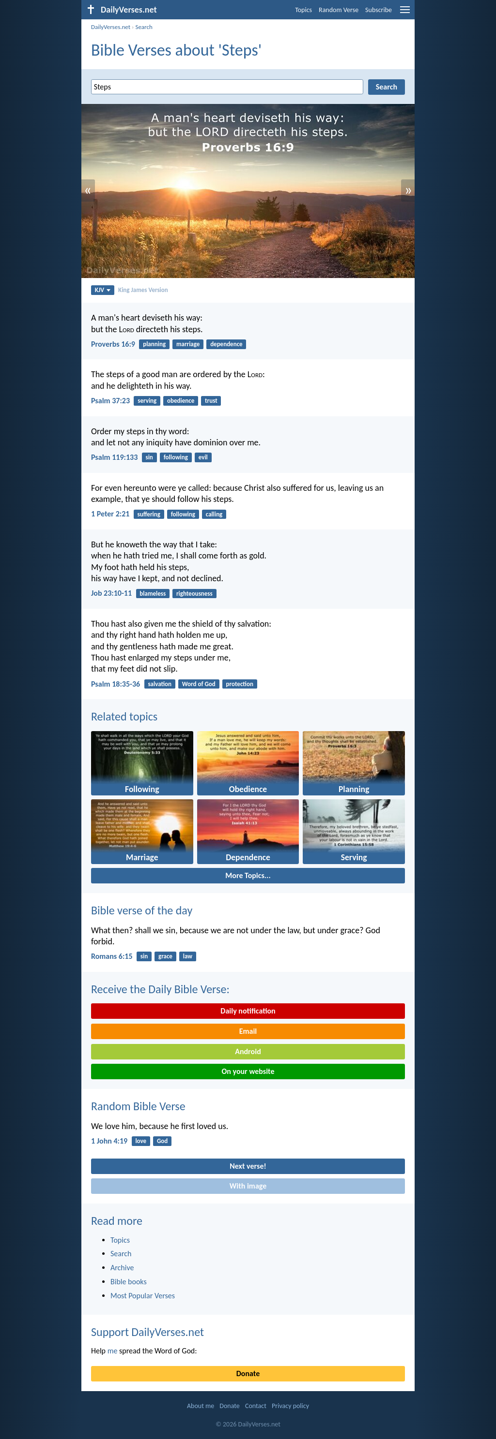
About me (200, 1406)
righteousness (194, 593)
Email (248, 1031)
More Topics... (247, 875)
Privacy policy (290, 1406)
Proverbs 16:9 (113, 344)
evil (203, 457)
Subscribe (378, 10)
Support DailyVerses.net (147, 1332)
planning (154, 344)
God (162, 1141)
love (140, 1141)
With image (248, 1185)
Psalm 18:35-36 (115, 684)
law (187, 956)
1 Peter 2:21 (110, 513)
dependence (226, 344)
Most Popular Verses (142, 1295)
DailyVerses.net (110, 26)
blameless (153, 593)
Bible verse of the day (141, 910)
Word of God (199, 684)
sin (149, 457)
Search (143, 26)
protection (239, 684)
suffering (149, 514)
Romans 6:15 (112, 956)
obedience (180, 400)
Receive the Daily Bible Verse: (160, 989)
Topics (303, 10)
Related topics (124, 716)
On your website (248, 1071)
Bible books (128, 1281)
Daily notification (247, 1010)
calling (214, 514)
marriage (188, 344)
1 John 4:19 (109, 1140)
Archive (122, 1267)
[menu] (405, 13)
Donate (248, 1373)
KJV (102, 290)
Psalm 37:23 (110, 400)
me (113, 1350)
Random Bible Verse (138, 1106)
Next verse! (248, 1166)
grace (165, 956)
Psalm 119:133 (114, 457)
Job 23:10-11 (111, 593)
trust (211, 400)
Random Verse (338, 10)
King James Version (143, 290)
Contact (255, 1406)
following (176, 457)
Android (248, 1051)
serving (147, 400)
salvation (159, 684)
